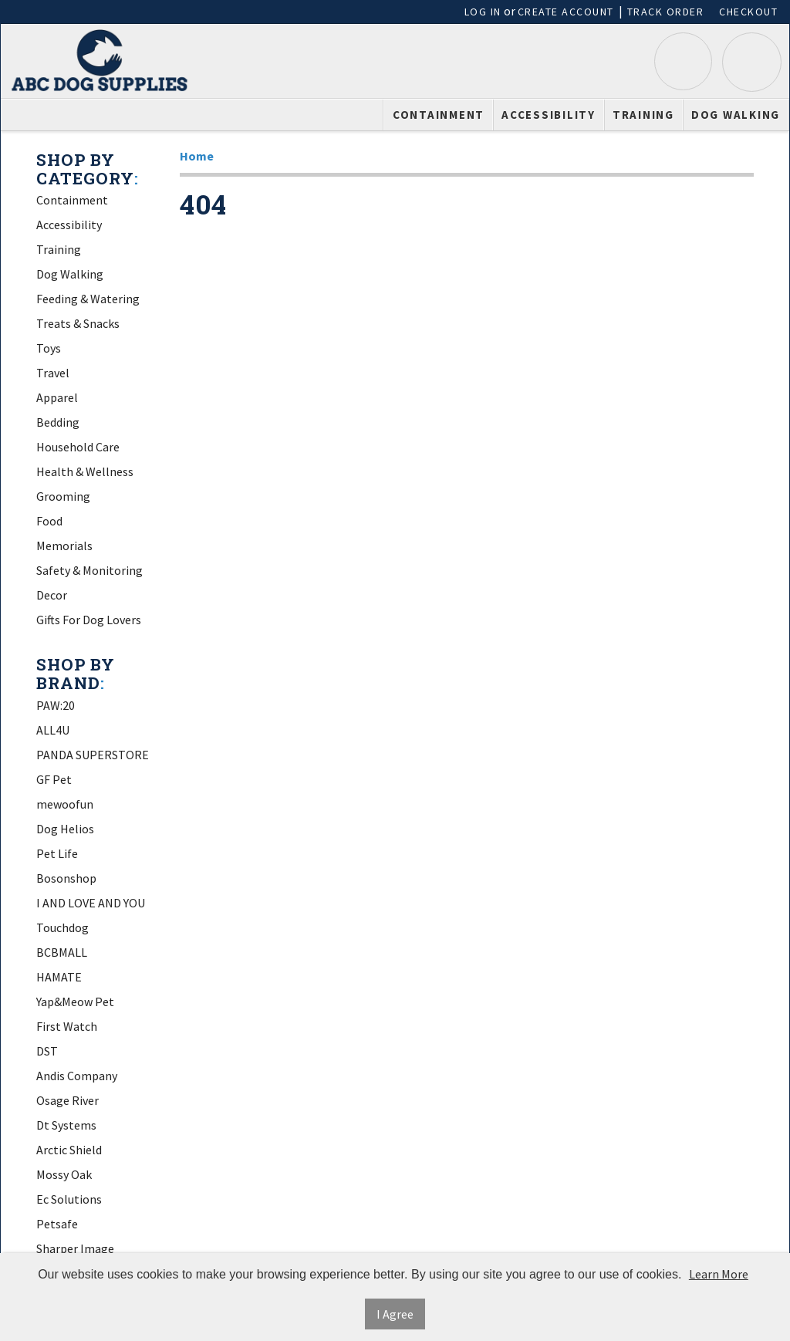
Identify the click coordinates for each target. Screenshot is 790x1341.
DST (47, 1051)
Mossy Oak (64, 1174)
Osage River (67, 1100)
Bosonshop (66, 878)
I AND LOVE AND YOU (90, 902)
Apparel (57, 397)
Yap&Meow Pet (75, 1001)
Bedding (57, 422)
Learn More (718, 1274)
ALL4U (52, 730)
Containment (438, 114)
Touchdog (62, 927)
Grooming (63, 496)
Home (197, 156)
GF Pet (54, 779)
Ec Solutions (69, 1199)
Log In (482, 12)
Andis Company (76, 1075)
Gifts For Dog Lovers (88, 619)
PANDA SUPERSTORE (92, 754)
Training (643, 114)
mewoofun (64, 804)
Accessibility (548, 114)
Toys (48, 348)
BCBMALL (61, 952)
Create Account (566, 12)
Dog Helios (65, 828)
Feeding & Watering (88, 298)
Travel (52, 372)
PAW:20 (55, 705)
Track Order (665, 12)
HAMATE (59, 977)
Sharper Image (75, 1248)
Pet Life (57, 853)
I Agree (395, 1314)
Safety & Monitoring (89, 570)
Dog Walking (735, 114)
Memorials (64, 545)
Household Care (78, 446)
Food (49, 521)
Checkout (748, 12)
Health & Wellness (84, 471)
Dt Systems (66, 1125)
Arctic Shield (69, 1149)
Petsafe (57, 1223)
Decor (51, 595)
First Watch (66, 1026)
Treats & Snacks (78, 323)
